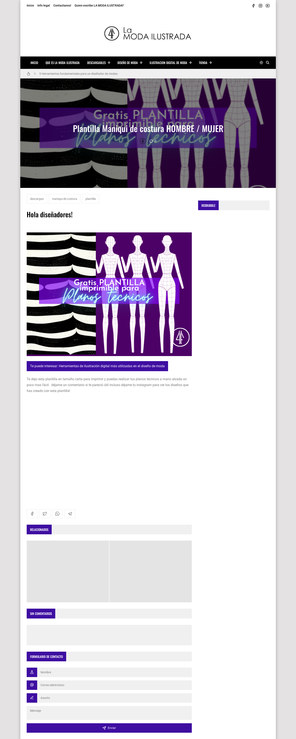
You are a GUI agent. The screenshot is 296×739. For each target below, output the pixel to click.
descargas (37, 198)
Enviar (109, 728)
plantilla (91, 198)
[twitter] (44, 513)
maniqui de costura (64, 198)
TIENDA (203, 62)
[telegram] (69, 513)
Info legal (43, 5)
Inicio (30, 5)
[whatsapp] (57, 513)
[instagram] (260, 6)
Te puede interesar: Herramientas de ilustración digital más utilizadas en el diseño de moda (97, 366)
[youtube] (268, 6)
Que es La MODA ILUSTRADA (63, 62)
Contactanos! (62, 5)
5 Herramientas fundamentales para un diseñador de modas (78, 73)
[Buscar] (268, 62)
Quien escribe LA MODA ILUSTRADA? (99, 5)
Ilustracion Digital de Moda (168, 62)
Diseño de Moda (127, 62)
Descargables (96, 62)
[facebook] (253, 6)
